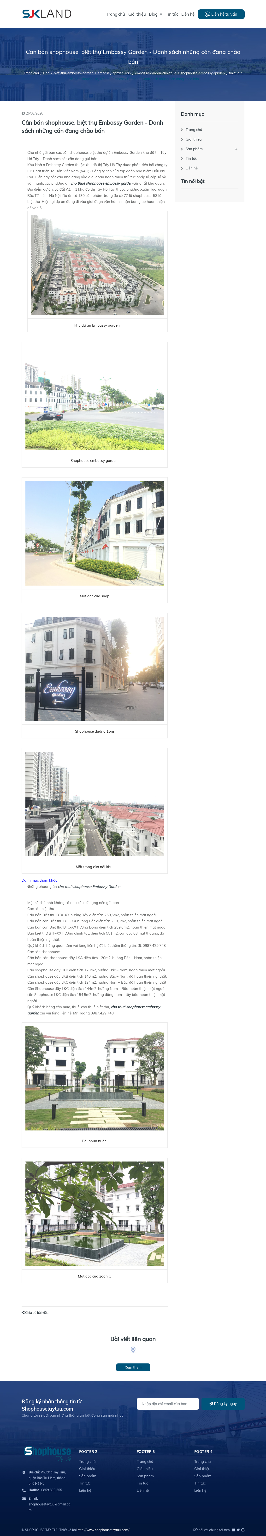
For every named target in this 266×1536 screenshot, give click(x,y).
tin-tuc (234, 73)
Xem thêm (133, 1367)
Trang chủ (194, 129)
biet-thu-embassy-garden (73, 73)
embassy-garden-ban (114, 73)
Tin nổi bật (192, 181)
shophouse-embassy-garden (203, 73)
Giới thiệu (194, 139)
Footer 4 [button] (203, 1451)
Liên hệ (192, 168)
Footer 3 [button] (146, 1451)
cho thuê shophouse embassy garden (102, 183)
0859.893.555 (45, 1490)
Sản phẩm (194, 149)
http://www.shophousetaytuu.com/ (103, 1530)
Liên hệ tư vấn (224, 14)
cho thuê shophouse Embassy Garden (89, 886)
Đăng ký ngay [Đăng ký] (223, 1403)
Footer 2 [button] (88, 1451)
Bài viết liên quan (133, 1338)
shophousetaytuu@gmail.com (50, 1504)
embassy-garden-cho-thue (155, 73)
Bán (46, 73)
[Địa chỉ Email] (168, 1404)
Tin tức (191, 158)
